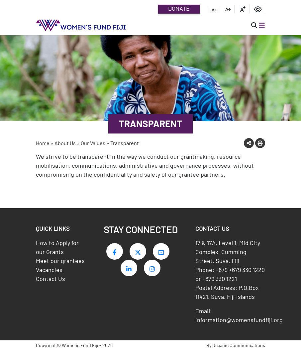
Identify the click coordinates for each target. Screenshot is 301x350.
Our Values (93, 143)
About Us (65, 143)
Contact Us (50, 278)
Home (43, 143)
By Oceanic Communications (235, 345)
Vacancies (49, 269)
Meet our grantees (60, 260)
